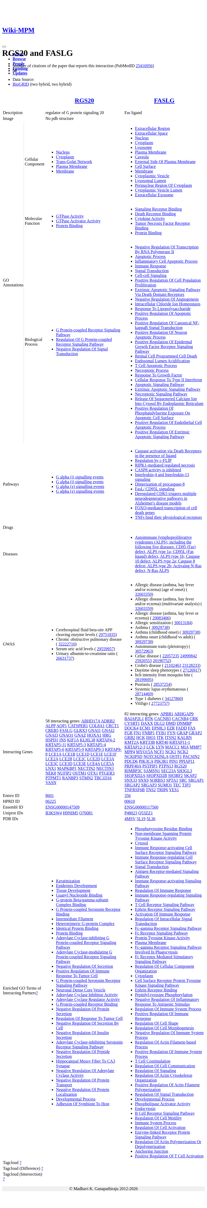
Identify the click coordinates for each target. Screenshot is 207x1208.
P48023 (131, 813)
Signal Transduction (152, 270)
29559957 (105, 649)
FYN (171, 733)
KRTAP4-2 (105, 740)
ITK (160, 737)
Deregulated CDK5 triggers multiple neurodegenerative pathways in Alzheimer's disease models (165, 498)
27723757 (159, 703)
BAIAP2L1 (134, 718)
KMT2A (132, 742)
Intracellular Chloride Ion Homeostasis (167, 304)
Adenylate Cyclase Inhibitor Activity (87, 994)
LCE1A (55, 754)
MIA (185, 747)
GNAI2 (108, 730)
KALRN (184, 737)
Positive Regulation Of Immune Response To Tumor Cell (83, 973)
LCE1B (69, 754)
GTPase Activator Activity (78, 221)
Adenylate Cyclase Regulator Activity (88, 999)
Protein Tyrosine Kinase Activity (162, 938)
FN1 (137, 733)
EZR (171, 728)
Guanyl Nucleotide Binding (79, 895)
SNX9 (143, 780)
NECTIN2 (86, 768)
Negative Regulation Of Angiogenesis (167, 299)
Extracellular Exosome (154, 195)
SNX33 (131, 780)
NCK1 (170, 752)
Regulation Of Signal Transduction (164, 1094)
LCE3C (51, 763)
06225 (50, 801)
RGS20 (84, 100)
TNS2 (151, 790)
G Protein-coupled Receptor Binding (87, 1004)
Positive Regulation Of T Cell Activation (169, 1156)
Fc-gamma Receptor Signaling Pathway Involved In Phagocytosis (168, 949)
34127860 (173, 698)
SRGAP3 (149, 785)
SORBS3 (157, 780)
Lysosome (143, 147)
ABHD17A (90, 721)
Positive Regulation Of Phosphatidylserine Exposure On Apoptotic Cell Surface (162, 413)
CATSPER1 (78, 725)
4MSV (130, 818)
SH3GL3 (184, 771)
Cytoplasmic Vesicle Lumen (158, 190)
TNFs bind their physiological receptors (168, 517)
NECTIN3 (105, 768)
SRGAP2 (132, 785)
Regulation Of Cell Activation (160, 1127)
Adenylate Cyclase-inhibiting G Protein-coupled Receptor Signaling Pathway (86, 943)
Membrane (65, 171)
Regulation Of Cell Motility (158, 1118)
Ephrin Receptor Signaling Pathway (165, 909)
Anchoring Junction (151, 1151)
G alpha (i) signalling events (80, 477)
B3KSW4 (53, 813)
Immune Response (150, 266)
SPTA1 (172, 780)
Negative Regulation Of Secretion (84, 966)
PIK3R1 (161, 761)
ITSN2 (170, 737)
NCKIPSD (133, 756)
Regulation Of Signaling (155, 1070)
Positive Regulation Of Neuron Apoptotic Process (161, 334)
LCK (150, 747)
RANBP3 (70, 778)
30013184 (182, 622)
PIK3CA (146, 761)
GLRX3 (80, 730)
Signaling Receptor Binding (158, 209)
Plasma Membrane (71, 166)
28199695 (143, 679)
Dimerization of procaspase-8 (160, 484)
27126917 (191, 670)
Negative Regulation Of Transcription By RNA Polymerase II (167, 249)
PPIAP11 (187, 761)
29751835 (107, 634)
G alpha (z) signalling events (80, 486)
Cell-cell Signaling (151, 275)
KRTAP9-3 (94, 749)
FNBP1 (148, 733)
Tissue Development (73, 890)
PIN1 (173, 761)
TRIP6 (162, 790)
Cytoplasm (65, 157)
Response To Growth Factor (158, 375)
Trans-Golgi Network (74, 161)
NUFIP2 (64, 773)
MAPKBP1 (67, 768)
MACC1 (172, 747)
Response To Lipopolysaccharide (163, 308)
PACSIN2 (191, 756)
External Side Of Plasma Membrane (165, 161)
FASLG (164, 100)
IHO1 (151, 737)
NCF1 (159, 752)
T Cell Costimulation (152, 1061)
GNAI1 (94, 730)
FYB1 (161, 733)
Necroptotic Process (152, 370)
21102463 (172, 665)
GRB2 (130, 737)
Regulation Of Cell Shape (156, 1023)
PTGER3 (107, 773)
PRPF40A (133, 766)
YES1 (174, 790)
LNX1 (50, 768)
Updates (20, 73)
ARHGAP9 (184, 714)
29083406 (160, 618)
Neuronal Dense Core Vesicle (81, 990)
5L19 (141, 818)
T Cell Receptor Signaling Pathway (164, 904)
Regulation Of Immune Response (163, 890)
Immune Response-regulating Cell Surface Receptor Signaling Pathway (166, 859)
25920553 (143, 660)
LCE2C (79, 759)
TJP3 (186, 785)
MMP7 (195, 747)
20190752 (161, 660)
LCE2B (65, 759)
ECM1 (145, 728)
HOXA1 (94, 735)
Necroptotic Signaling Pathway (161, 394)
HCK (140, 737)
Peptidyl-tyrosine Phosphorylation (164, 994)
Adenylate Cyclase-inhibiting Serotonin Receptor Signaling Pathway (89, 1044)
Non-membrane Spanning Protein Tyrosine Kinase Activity (163, 835)
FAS (191, 728)
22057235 (170, 656)
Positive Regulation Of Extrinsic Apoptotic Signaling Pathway (162, 434)
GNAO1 (66, 735)
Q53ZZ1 (145, 813)
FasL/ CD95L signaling (155, 489)
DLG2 (159, 723)
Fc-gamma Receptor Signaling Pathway (168, 928)
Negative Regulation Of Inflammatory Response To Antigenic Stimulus (167, 1001)
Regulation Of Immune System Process (168, 1009)
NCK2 (182, 752)
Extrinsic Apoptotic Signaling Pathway (167, 389)
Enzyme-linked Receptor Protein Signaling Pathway (162, 1134)
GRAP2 (195, 733)
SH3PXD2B (156, 775)
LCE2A (51, 759)
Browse (19, 59)
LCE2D (93, 759)
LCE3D (66, 763)
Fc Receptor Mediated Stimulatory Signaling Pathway (164, 959)
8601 (49, 795)
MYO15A (144, 752)
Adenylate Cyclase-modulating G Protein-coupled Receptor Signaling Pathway (86, 957)
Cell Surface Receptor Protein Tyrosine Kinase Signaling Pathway (168, 982)
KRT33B (147, 742)
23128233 (190, 665)
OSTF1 (175, 756)
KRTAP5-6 (54, 749)
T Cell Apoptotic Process (156, 365)
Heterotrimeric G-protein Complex (85, 923)
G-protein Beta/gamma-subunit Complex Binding (82, 902)
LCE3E (80, 763)
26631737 (64, 658)
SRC (183, 780)
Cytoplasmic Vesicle (152, 176)
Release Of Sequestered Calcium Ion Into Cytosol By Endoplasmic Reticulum (169, 401)
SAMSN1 (151, 771)
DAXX (147, 723)
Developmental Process (76, 1099)
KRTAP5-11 (55, 744)
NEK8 (50, 773)
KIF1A (73, 740)
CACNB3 (162, 718)
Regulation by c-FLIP (153, 460)
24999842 (188, 656)
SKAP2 (190, 775)
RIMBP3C (133, 771)
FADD (181, 728)
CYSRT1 (132, 723)
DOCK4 (131, 728)
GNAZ (80, 735)
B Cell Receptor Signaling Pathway (165, 1113)
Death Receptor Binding (155, 214)
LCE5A (107, 763)
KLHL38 (87, 740)
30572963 (143, 651)
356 (128, 795)
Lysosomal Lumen (150, 180)
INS (62, 740)
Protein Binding (69, 225)
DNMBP (184, 723)
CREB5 (52, 730)
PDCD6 (131, 761)
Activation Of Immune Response (162, 914)
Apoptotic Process (150, 256)
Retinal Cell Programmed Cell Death (166, 356)
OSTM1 (79, 773)
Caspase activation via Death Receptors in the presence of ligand (168, 453)
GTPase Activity (70, 216)
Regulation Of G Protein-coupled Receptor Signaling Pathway (84, 341)
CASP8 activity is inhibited (158, 470)
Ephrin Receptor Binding (156, 990)
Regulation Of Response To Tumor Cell (89, 1018)
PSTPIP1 (150, 766)
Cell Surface (145, 166)
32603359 (143, 594)
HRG (106, 735)
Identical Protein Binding (77, 928)
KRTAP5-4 (96, 744)
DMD (170, 723)
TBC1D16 (103, 778)
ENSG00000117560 (141, 807)
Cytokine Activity (150, 218)
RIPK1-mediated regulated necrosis (165, 465)
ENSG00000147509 (62, 807)
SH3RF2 (175, 775)
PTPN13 (166, 766)
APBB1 (166, 714)
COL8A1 (97, 725)
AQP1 (61, 725)
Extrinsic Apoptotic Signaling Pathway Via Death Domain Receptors (167, 292)
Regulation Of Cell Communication (165, 1066)
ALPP (50, 725)
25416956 (144, 65)
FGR (129, 733)
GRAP (182, 733)
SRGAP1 (196, 780)
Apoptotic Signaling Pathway (159, 384)
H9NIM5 (70, 813)
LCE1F (110, 754)
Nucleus (63, 152)
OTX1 (92, 773)
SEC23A (168, 771)
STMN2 (86, 778)
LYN (160, 747)
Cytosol (141, 843)
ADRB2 (108, 721)
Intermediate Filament (74, 919)
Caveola (142, 157)
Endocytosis (145, 1108)
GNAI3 (51, 735)
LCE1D (83, 754)
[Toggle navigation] (4, 46)
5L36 (151, 818)
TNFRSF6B (135, 790)
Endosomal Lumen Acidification (162, 361)
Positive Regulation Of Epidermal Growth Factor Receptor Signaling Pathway (164, 347)
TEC (177, 785)
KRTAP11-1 (179, 742)
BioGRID (21, 84)
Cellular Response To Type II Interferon (168, 380)
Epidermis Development (76, 885)
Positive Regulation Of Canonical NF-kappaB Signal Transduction (167, 325)
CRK (194, 718)
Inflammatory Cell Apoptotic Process (166, 261)
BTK (149, 718)
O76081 (86, 813)
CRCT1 (112, 725)
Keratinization (68, 881)
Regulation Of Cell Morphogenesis (164, 1028)
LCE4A (93, 763)
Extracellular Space (151, 133)
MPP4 (130, 752)
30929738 (160, 627)
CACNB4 (180, 718)
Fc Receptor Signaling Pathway (161, 933)
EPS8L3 (159, 728)
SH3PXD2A (135, 775)
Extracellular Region (152, 128)
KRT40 (162, 742)
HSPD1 (51, 740)
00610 (130, 801)
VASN (50, 782)
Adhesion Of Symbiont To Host (82, 1104)
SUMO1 (165, 785)
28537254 (161, 684)
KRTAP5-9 (74, 749)
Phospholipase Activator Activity (163, 1104)
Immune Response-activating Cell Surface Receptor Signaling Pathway (166, 850)
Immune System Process (155, 1123)
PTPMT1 (53, 778)
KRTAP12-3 (135, 747)
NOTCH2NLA (155, 756)
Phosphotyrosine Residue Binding (163, 828)
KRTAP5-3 (76, 744)
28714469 (143, 694)
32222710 (66, 644)
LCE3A (107, 759)
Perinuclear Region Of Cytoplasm (163, 185)
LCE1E (96, 754)
